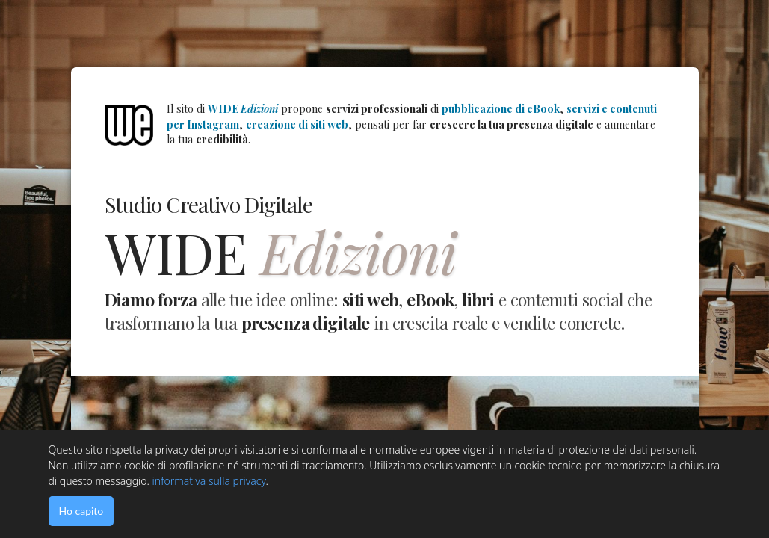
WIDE (243, 109)
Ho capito (81, 510)
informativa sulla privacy (209, 481)
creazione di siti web (297, 124)
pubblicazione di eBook (501, 109)
